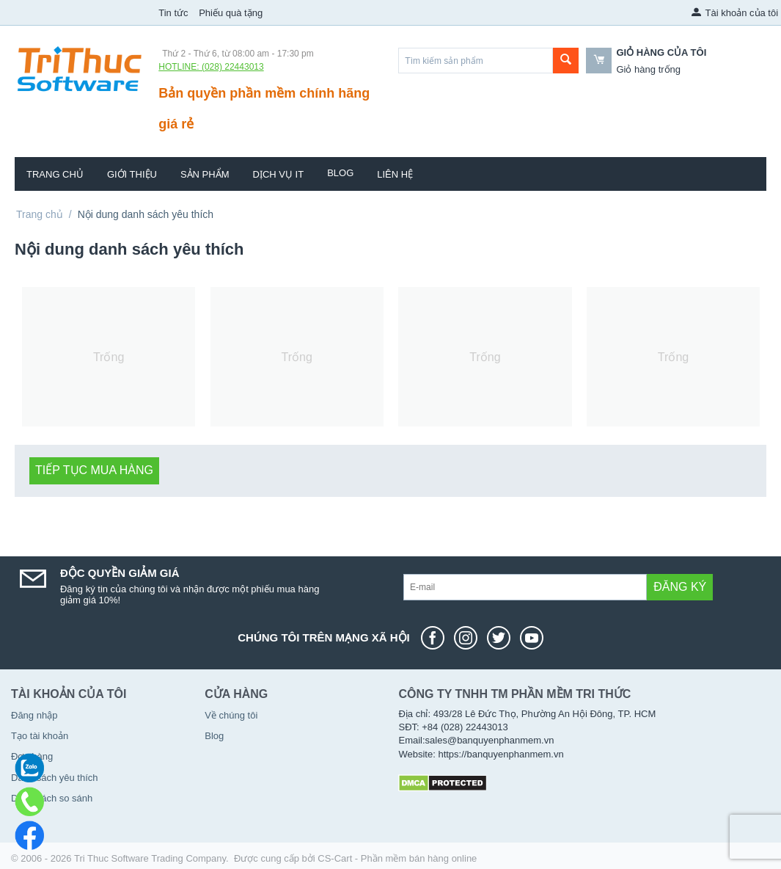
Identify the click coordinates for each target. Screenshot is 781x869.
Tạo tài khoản (39, 735)
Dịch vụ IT (278, 174)
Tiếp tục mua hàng (94, 470)
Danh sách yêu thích (54, 777)
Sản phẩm (205, 174)
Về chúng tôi (231, 715)
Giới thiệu (132, 174)
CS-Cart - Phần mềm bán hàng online (397, 858)
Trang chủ (55, 174)
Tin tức (173, 12)
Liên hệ (395, 174)
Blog (340, 172)
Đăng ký (679, 587)
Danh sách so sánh (51, 798)
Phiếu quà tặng (231, 12)
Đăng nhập (34, 715)
